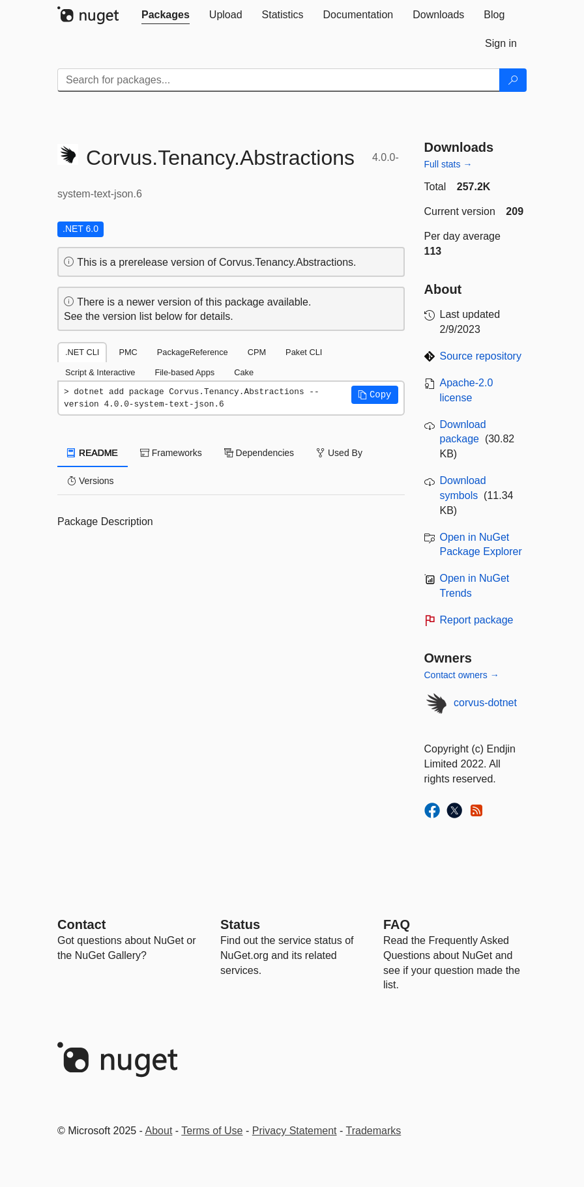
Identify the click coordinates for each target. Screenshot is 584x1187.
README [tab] (92, 452)
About (159, 1130)
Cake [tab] (244, 372)
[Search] (513, 80)
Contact (81, 924)
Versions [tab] (90, 480)
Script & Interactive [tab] (100, 372)
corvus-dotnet (485, 702)
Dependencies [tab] (259, 452)
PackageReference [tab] (192, 352)
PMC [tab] (128, 352)
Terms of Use (211, 1130)
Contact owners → (461, 675)
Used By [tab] (339, 452)
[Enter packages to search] (278, 80)
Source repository (480, 356)
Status (240, 924)
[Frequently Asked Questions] (396, 924)
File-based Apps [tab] (184, 372)
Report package (477, 619)
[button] (374, 395)
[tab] (165, 15)
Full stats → (448, 164)
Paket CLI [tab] (303, 352)
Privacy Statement (294, 1130)
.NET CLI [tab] (82, 352)
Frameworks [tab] (171, 452)
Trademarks (374, 1130)
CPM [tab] (257, 352)
